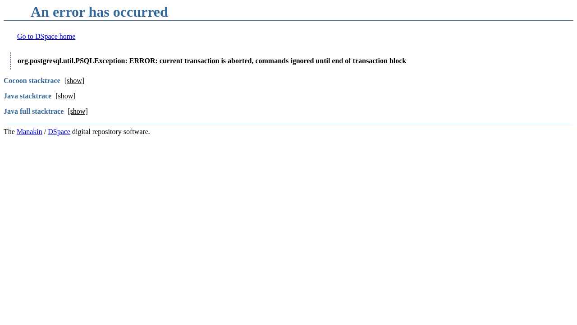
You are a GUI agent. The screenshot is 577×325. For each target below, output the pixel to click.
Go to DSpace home (46, 36)
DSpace (59, 131)
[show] (74, 80)
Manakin (29, 131)
